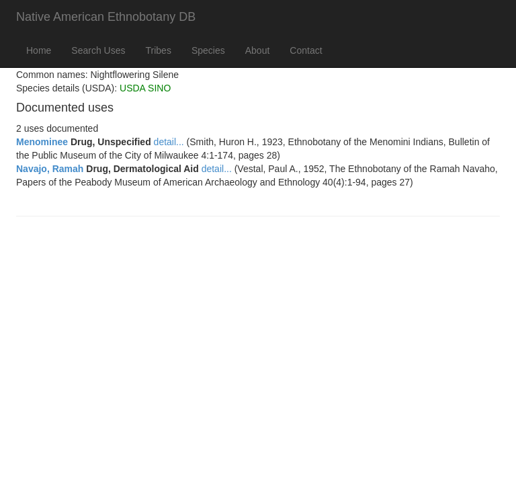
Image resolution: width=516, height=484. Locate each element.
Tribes (158, 50)
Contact (306, 50)
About (257, 50)
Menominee (42, 141)
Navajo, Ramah (49, 168)
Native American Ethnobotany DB (106, 17)
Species (208, 50)
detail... (169, 141)
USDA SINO (145, 88)
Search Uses (98, 50)
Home (38, 50)
